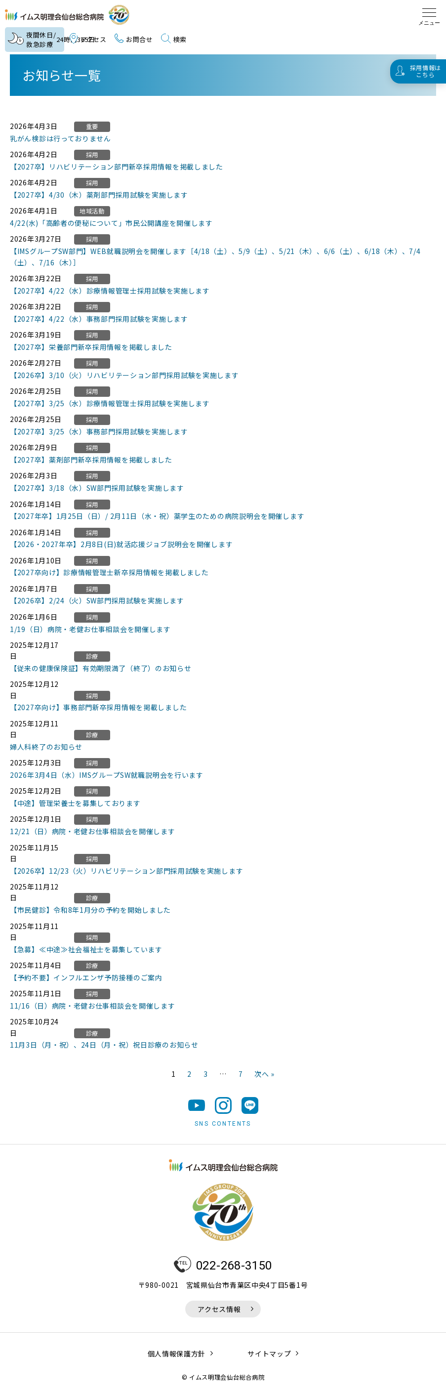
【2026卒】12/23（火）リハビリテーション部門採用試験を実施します (126, 871)
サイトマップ (269, 1355)
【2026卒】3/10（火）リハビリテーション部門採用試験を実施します (124, 375)
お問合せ (134, 39)
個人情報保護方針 (177, 1355)
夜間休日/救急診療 (35, 39)
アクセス (88, 39)
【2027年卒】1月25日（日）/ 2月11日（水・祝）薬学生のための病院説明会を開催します (157, 516)
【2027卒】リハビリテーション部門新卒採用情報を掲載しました (116, 166)
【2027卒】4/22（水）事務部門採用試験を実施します (99, 319)
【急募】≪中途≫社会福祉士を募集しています (86, 949)
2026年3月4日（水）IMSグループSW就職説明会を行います (106, 775)
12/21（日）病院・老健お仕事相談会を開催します (92, 831)
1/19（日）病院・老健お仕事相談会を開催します (90, 629)
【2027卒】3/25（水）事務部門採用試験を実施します (99, 431)
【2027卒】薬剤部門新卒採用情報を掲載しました (91, 460)
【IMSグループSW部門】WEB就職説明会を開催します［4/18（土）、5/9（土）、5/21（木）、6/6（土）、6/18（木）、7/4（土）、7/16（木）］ (215, 256)
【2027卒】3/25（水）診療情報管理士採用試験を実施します (110, 403)
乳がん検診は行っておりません (60, 138)
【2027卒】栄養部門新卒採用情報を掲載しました (91, 347)
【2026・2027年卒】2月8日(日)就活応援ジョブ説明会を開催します (121, 544)
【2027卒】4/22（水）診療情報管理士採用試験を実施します (110, 291)
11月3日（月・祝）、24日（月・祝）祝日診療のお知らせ (104, 1045)
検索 (174, 39)
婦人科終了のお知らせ (46, 747)
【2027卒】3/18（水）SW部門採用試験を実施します (97, 488)
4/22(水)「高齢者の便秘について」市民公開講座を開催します (111, 223)
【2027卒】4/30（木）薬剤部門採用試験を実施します (99, 195)
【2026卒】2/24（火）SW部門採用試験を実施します (97, 600)
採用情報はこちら (426, 71)
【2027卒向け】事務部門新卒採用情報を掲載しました (98, 707)
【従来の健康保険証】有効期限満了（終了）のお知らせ (101, 668)
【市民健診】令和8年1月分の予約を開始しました (90, 910)
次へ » (264, 1074)
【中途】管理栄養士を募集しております (75, 803)
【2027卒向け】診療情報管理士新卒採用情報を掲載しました (109, 572)
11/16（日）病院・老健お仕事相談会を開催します (92, 1006)
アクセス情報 (219, 1310)
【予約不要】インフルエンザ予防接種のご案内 (86, 977)
